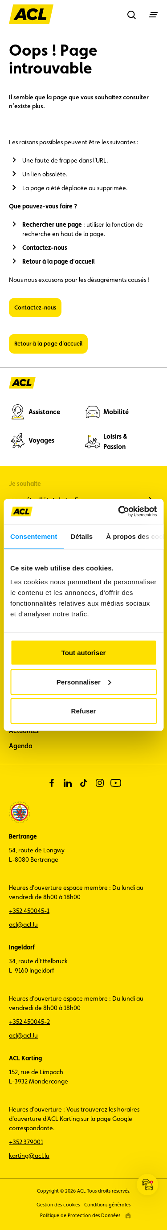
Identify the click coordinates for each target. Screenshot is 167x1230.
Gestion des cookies (58, 1205)
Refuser (83, 711)
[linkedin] (67, 783)
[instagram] (99, 783)
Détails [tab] (81, 536)
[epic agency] (128, 1215)
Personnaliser (84, 681)
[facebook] (51, 783)
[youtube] (115, 783)
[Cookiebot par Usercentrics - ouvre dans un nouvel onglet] (119, 511)
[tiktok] (83, 783)
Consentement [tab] (33, 536)
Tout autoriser (83, 652)
